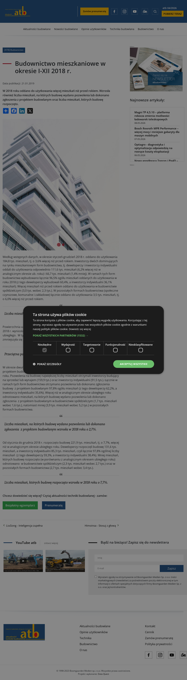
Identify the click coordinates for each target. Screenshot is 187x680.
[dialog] (93, 340)
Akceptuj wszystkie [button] (133, 364)
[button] (93, 335)
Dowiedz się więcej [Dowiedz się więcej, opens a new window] (80, 329)
